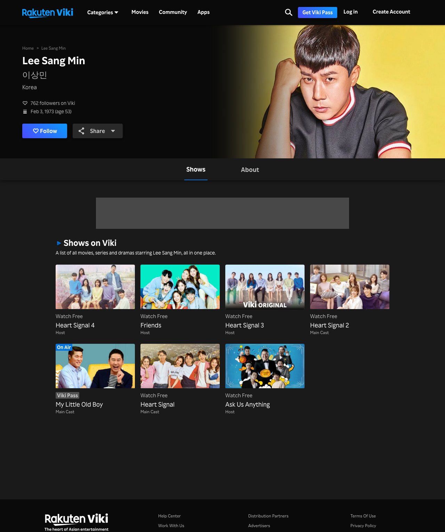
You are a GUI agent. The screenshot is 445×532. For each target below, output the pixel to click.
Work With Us (171, 525)
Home (28, 48)
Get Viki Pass (317, 12)
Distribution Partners (268, 515)
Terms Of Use (363, 515)
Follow (45, 131)
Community (173, 12)
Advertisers (259, 525)
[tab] (196, 169)
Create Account (391, 11)
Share (97, 130)
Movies (139, 12)
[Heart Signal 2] (349, 297)
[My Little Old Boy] (95, 376)
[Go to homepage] (47, 12)
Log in (350, 11)
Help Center (169, 515)
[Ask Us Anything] (265, 376)
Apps (203, 12)
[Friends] (180, 297)
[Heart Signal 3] (265, 297)
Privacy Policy (363, 525)
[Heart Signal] (180, 376)
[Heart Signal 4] (95, 297)
